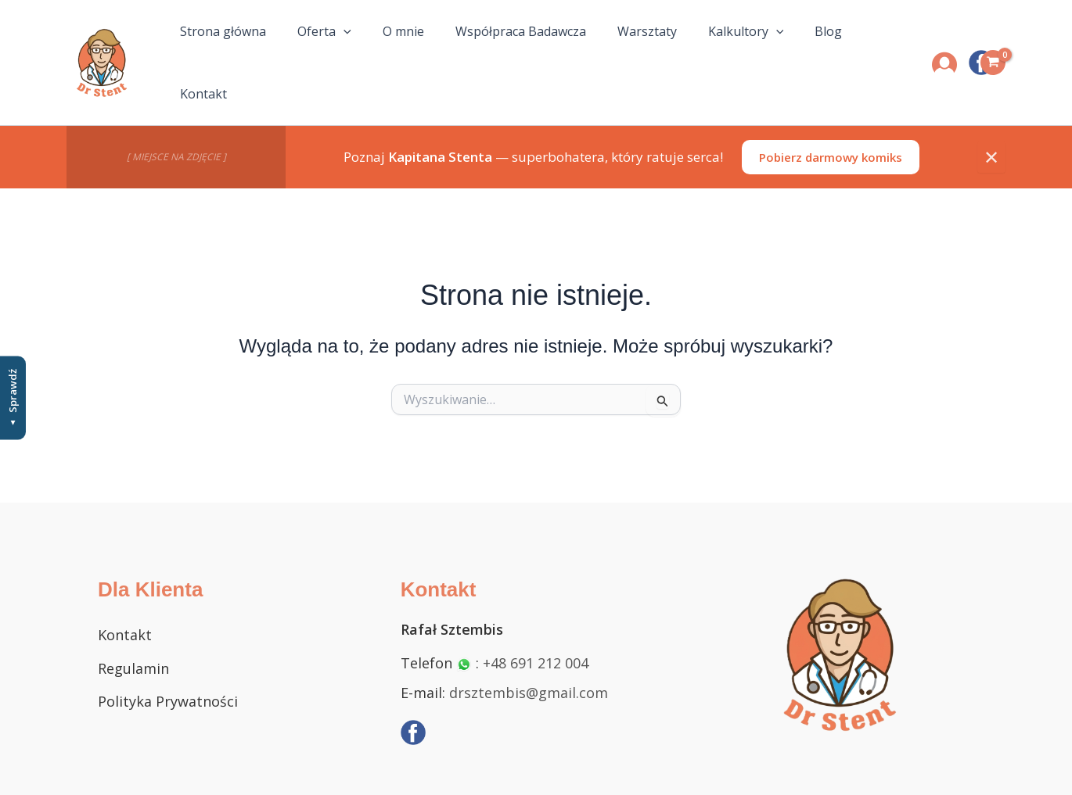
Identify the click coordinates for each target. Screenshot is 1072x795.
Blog (798, 47)
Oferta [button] (326, 47)
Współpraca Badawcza (509, 47)
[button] (345, 47)
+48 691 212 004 (535, 632)
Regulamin (133, 637)
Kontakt (860, 47)
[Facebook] (413, 702)
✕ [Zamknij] (991, 126)
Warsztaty (630, 47)
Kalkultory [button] (723, 47)
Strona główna (231, 47)
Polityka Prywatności (168, 670)
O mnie (398, 47)
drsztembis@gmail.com (528, 662)
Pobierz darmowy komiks (830, 126)
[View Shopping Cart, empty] (992, 47)
